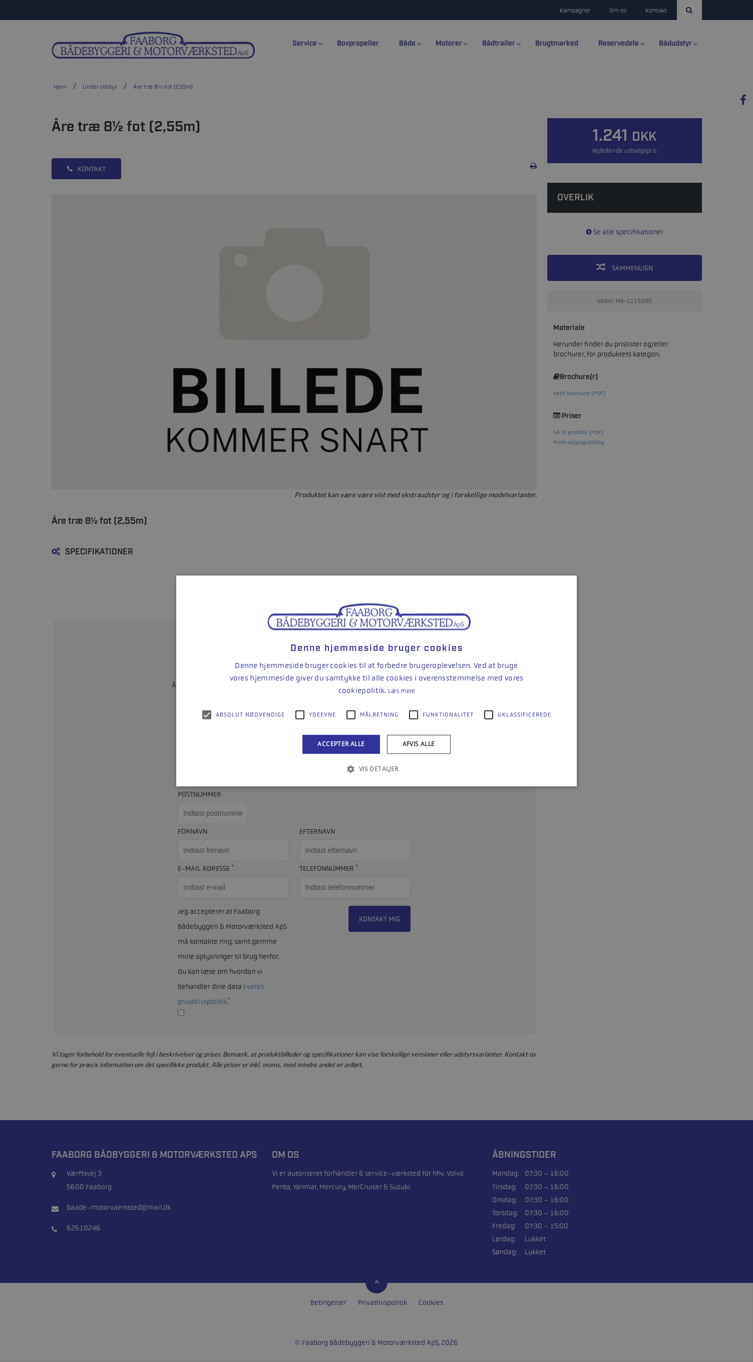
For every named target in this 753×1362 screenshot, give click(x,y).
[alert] (376, 681)
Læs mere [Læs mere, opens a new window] (401, 691)
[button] (376, 769)
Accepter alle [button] (340, 744)
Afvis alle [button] (419, 744)
